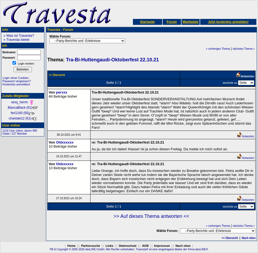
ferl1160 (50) (23, 113)
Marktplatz (191, 22)
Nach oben (249, 238)
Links (109, 245)
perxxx (61, 92)
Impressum (162, 245)
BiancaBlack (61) (23, 107)
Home (71, 245)
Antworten (245, 136)
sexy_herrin (22, 102)
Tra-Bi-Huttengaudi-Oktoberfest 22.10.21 (112, 59)
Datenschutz (127, 245)
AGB (145, 245)
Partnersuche (90, 245)
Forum (172, 22)
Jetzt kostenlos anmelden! (228, 22)
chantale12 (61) (22, 118)
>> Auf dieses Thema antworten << (151, 216)
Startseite (147, 22)
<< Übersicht (230, 238)
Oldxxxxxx (64, 142)
